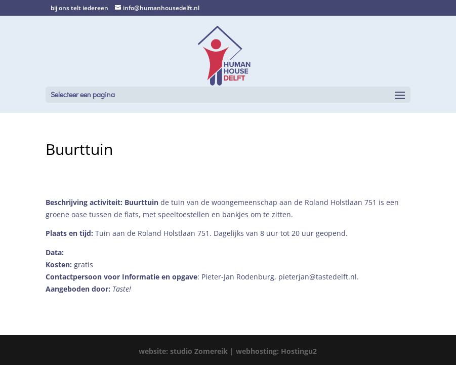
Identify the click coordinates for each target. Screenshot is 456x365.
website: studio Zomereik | (187, 351)
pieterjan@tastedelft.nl (317, 276)
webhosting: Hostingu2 (276, 351)
